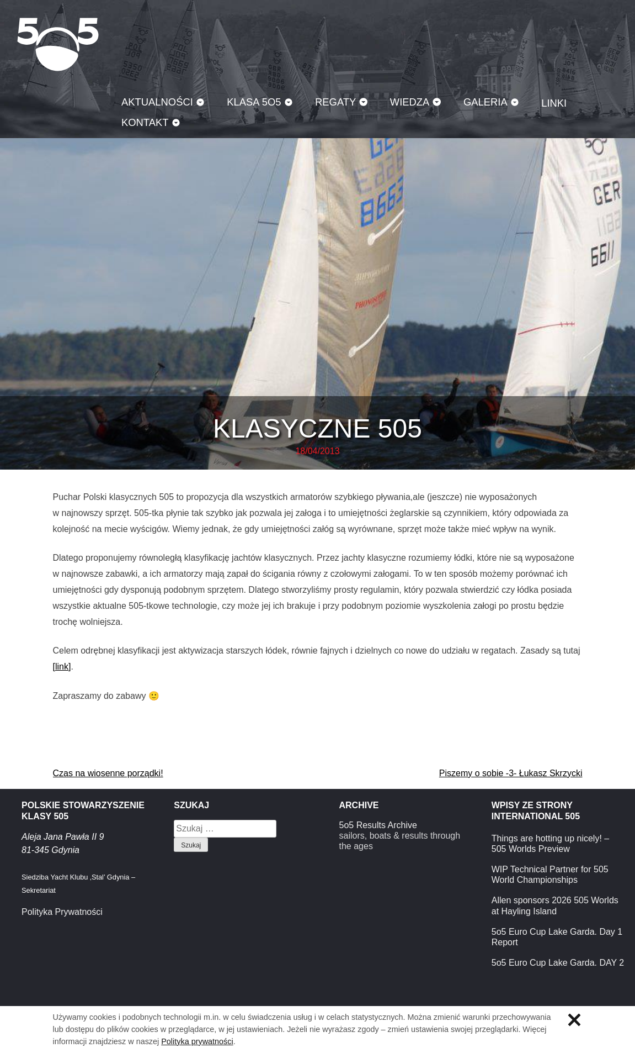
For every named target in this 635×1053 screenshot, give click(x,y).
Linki (554, 103)
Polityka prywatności (197, 1041)
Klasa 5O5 (58, 44)
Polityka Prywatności (62, 912)
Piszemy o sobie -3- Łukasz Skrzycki (511, 773)
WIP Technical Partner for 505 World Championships (550, 874)
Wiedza (410, 102)
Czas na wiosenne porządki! (108, 773)
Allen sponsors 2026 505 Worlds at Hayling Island (555, 905)
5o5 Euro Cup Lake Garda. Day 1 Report (557, 937)
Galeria (485, 102)
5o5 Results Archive (378, 825)
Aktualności (157, 102)
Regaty (335, 102)
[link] (62, 666)
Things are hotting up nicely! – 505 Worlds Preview (550, 844)
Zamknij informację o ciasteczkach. (574, 1020)
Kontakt (145, 122)
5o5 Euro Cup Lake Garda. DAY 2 (558, 962)
